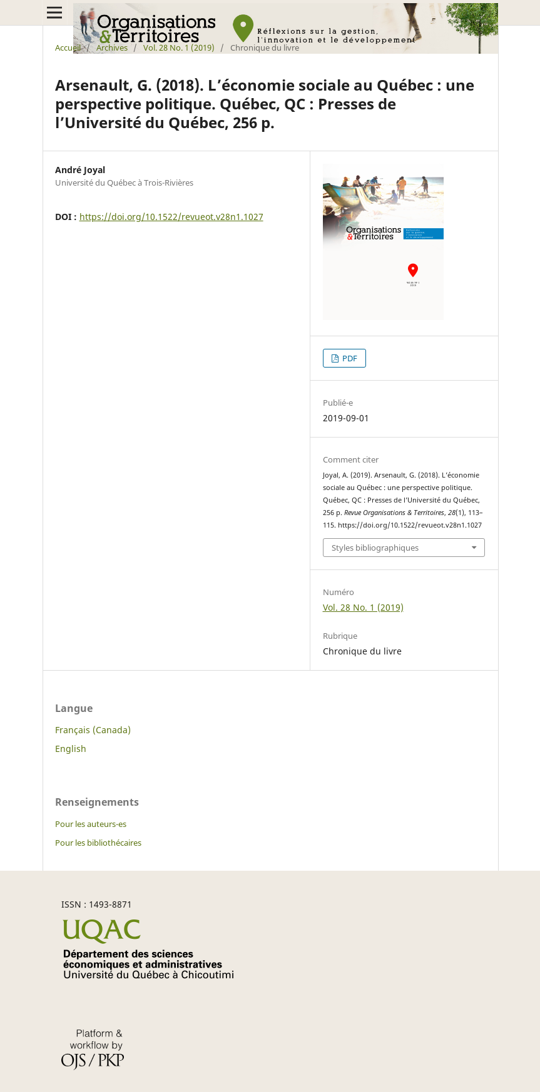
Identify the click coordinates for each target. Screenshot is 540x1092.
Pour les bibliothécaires (98, 842)
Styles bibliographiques (375, 547)
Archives (112, 47)
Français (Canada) (93, 730)
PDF (348, 358)
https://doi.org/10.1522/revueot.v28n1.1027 (171, 217)
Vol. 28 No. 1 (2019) (179, 47)
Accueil (68, 47)
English (70, 748)
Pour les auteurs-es (90, 823)
